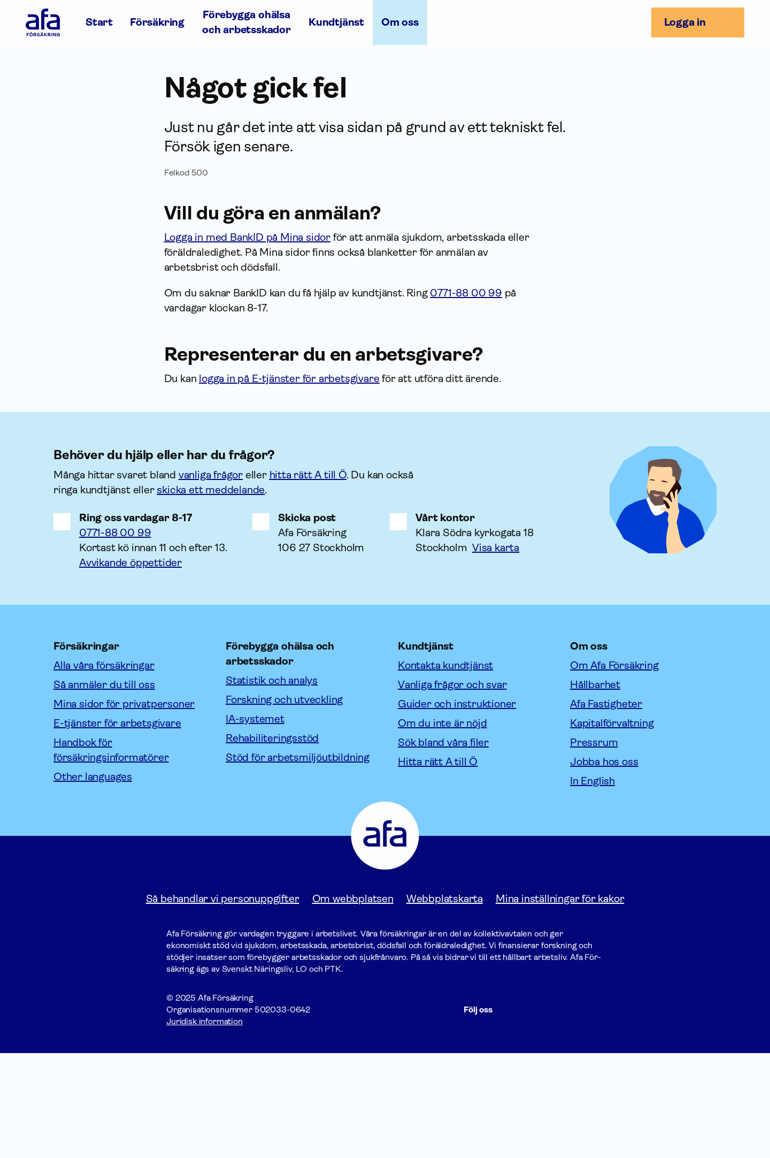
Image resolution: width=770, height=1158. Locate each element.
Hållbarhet (595, 789)
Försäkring (157, 22)
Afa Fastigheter (606, 809)
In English (481, 62)
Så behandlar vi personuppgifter (222, 1003)
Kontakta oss (407, 62)
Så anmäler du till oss (104, 789)
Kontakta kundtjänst (445, 770)
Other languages (92, 881)
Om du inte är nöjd (442, 828)
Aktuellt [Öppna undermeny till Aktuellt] (203, 62)
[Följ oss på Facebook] (514, 1114)
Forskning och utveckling (284, 804)
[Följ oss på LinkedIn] (565, 1114)
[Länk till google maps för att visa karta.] (504, 652)
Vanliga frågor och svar (452, 789)
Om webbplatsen (353, 1003)
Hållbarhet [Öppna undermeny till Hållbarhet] (139, 62)
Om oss (400, 22)
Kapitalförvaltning (611, 828)
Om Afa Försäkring (614, 770)
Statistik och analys (272, 785)
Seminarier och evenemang (120, 89)
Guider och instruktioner (457, 809)
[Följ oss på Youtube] (591, 1114)
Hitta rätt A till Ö (438, 866)
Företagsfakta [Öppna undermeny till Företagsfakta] (61, 62)
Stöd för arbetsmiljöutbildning (297, 862)
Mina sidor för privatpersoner (124, 809)
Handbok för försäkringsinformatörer (110, 854)
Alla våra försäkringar (104, 770)
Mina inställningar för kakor (560, 1003)
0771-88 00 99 (115, 637)
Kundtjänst (336, 22)
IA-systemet (255, 824)
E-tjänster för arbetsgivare (117, 828)
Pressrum (594, 847)
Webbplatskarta (444, 1003)
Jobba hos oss (321, 62)
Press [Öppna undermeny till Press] (255, 62)
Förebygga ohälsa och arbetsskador (246, 22)
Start (99, 22)
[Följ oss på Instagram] (539, 1114)
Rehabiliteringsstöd (272, 843)
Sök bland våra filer (443, 847)
